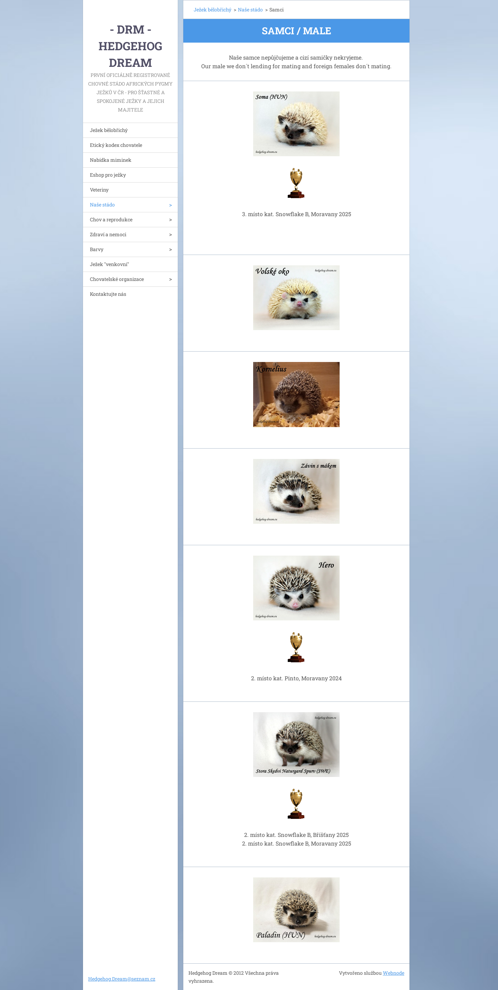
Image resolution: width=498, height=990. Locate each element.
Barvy (96, 249)
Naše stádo (102, 204)
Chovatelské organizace (117, 279)
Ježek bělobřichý (109, 130)
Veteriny (99, 189)
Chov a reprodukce (111, 219)
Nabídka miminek (110, 160)
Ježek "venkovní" (109, 264)
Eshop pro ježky (108, 174)
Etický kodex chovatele (116, 145)
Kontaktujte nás (108, 294)
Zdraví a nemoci (108, 234)
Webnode (393, 973)
